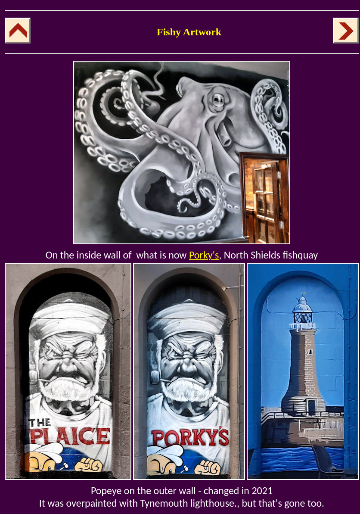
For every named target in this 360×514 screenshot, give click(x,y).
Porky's (204, 255)
